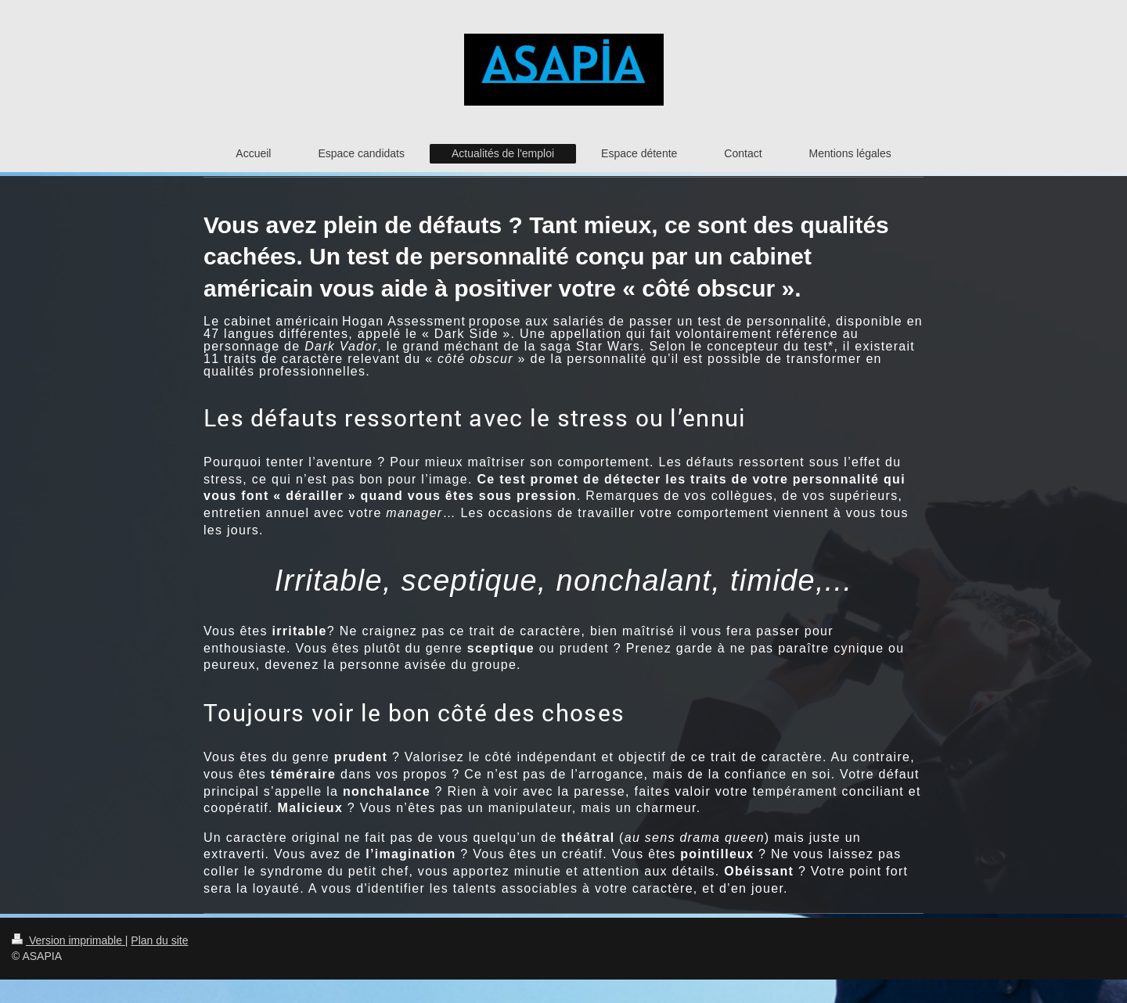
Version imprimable (68, 940)
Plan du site (159, 940)
